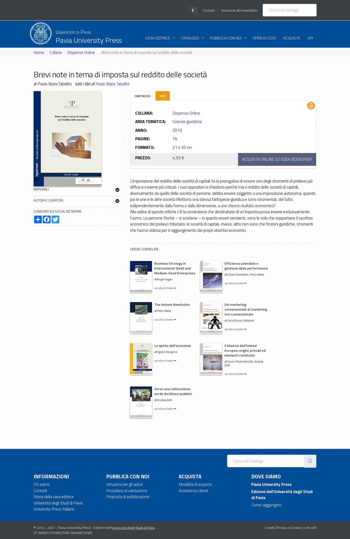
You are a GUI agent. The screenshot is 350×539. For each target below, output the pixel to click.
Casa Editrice (157, 38)
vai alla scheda (165, 288)
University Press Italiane (54, 509)
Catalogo (190, 38)
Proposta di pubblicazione (127, 497)
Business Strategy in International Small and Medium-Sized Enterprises (174, 268)
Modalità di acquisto (195, 484)
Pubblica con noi (226, 38)
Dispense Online (81, 52)
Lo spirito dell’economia (172, 345)
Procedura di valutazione (126, 491)
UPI (310, 38)
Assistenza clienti (193, 491)
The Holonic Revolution (172, 304)
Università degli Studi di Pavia (58, 503)
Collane (56, 52)
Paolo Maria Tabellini (112, 84)
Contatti (40, 491)
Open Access (264, 38)
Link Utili (310, 527)
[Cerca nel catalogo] (290, 10)
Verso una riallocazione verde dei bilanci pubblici (173, 391)
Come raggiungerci (266, 505)
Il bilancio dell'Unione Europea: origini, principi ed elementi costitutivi (245, 350)
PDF (163, 95)
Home (39, 52)
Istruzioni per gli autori (124, 484)
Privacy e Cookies (289, 527)
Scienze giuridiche (187, 121)
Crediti (269, 527)
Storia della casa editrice (54, 497)
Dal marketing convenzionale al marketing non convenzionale (245, 309)
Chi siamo (42, 484)
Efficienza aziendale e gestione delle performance (246, 266)
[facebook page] (192, 10)
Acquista (291, 38)
